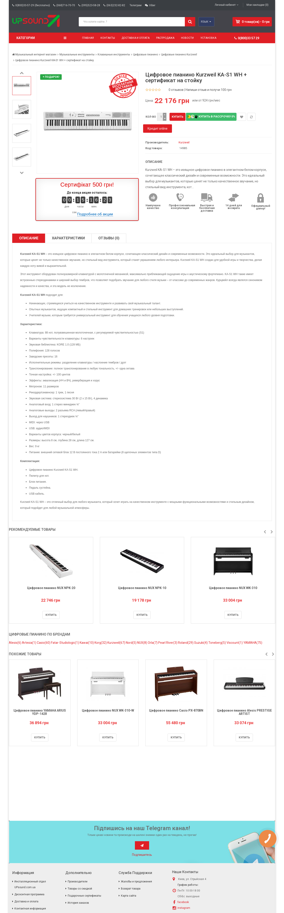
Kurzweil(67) (116, 642)
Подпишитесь (142, 854)
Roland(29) (186, 642)
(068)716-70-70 (65, 5)
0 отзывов (176, 90)
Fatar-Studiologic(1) (65, 642)
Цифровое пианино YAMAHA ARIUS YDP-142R (40, 712)
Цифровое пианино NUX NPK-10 (142, 588)
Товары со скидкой (80, 888)
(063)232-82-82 (115, 5)
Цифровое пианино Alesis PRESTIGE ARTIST (244, 712)
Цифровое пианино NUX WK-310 (233, 588)
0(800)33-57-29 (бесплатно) (32, 5)
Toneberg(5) (217, 642)
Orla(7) (153, 642)
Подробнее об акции (95, 214)
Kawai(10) (87, 642)
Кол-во (151, 116)
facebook (183, 902)
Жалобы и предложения (136, 881)
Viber (152, 5)
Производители (77, 881)
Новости (187, 37)
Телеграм (136, 5)
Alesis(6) (15, 642)
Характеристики (68, 238)
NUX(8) (142, 642)
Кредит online (158, 128)
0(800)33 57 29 (246, 38)
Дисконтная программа (29, 894)
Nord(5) (131, 642)
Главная (88, 37)
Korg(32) (101, 642)
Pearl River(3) (168, 642)
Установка (208, 37)
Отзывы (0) (108, 238)
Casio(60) (44, 642)
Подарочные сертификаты (84, 895)
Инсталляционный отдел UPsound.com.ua (30, 884)
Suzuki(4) (201, 642)
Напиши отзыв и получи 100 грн (208, 90)
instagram (184, 907)
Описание (28, 238)
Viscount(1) (235, 642)
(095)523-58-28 (90, 5)
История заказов (78, 902)
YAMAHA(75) (252, 642)
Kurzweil (184, 142)
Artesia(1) (29, 642)
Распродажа (165, 37)
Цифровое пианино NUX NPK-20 (51, 588)
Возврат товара (130, 888)
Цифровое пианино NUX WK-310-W (108, 710)
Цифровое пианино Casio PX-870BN (176, 710)
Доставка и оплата (136, 37)
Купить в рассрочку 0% (211, 117)
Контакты (108, 37)
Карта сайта (128, 895)
